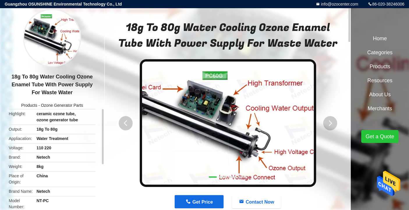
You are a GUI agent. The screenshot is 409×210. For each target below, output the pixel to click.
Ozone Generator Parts (62, 105)
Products (29, 105)
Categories (379, 52)
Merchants (380, 108)
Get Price (202, 202)
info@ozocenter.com (339, 4)
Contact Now (260, 202)
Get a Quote (380, 136)
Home (380, 38)
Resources (379, 80)
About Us (380, 94)
